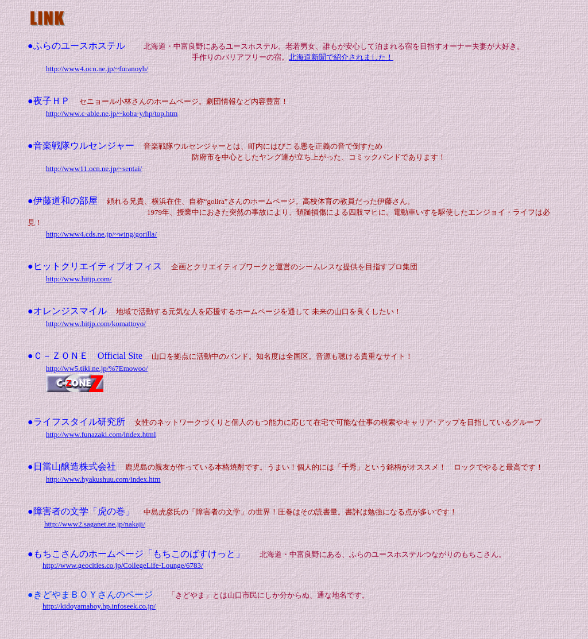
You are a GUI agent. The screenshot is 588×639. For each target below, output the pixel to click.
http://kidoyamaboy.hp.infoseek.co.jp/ (99, 606)
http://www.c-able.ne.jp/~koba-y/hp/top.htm (111, 113)
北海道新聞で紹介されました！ (341, 57)
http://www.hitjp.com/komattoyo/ (96, 323)
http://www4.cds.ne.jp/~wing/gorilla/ (101, 234)
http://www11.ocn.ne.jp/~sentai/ (94, 168)
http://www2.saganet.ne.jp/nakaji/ (94, 524)
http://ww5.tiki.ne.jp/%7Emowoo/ (97, 368)
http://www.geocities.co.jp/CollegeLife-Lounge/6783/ (122, 565)
